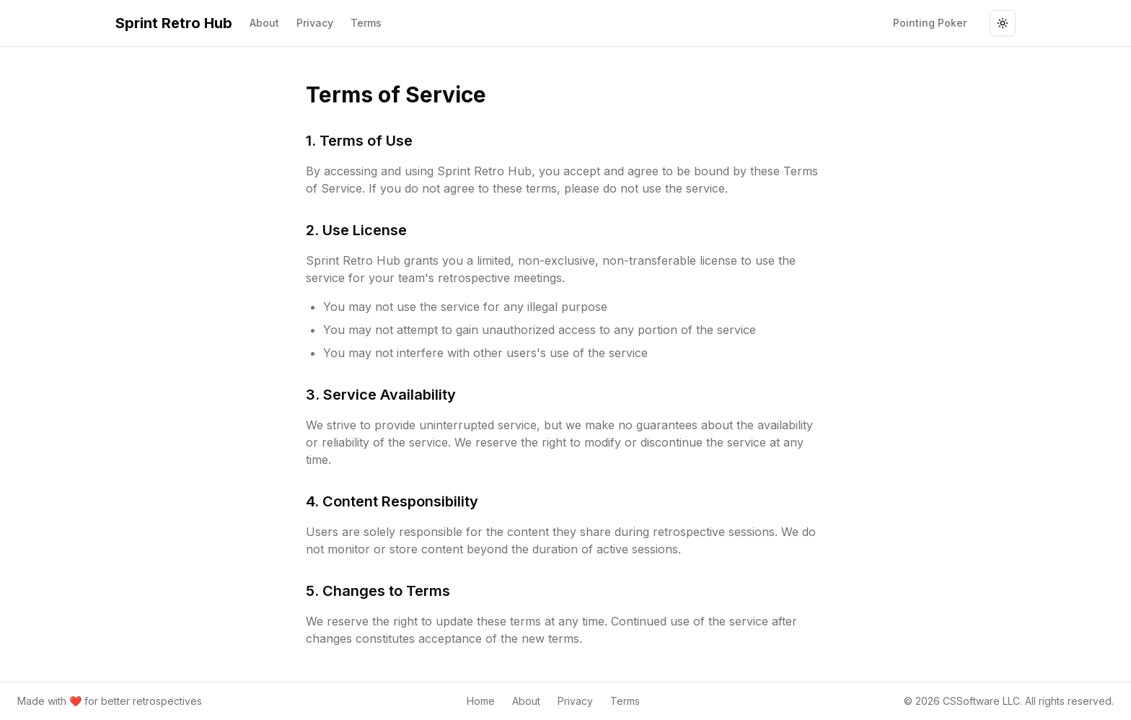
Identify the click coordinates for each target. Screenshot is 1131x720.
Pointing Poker (930, 23)
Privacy (314, 23)
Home (481, 701)
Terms (366, 23)
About (264, 23)
